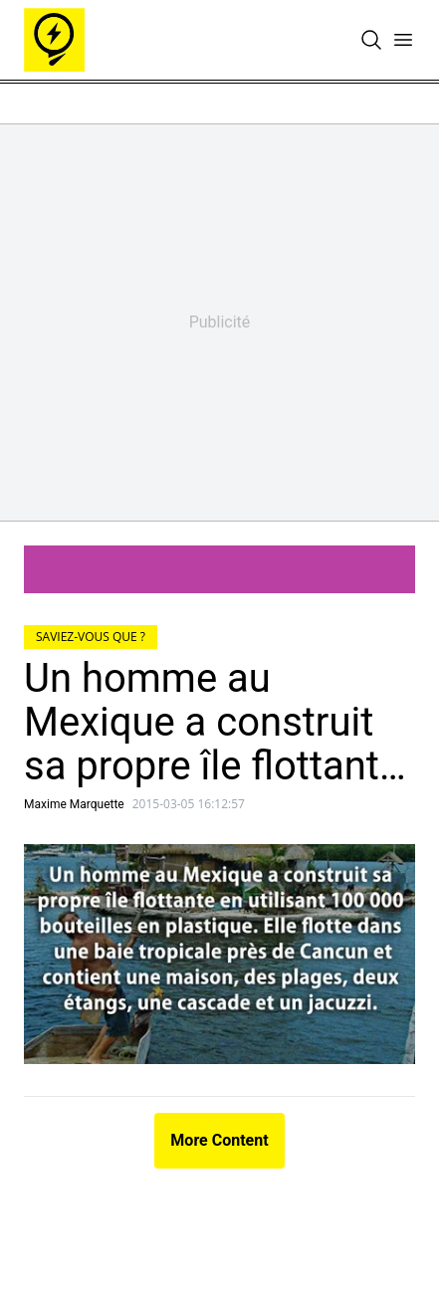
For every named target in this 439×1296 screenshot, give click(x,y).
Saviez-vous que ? (90, 636)
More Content (219, 1140)
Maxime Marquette (74, 804)
